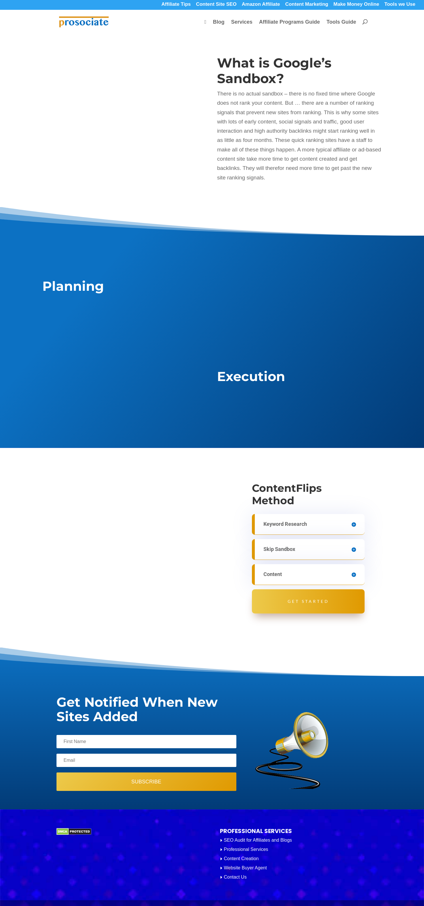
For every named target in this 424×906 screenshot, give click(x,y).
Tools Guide (341, 22)
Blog (219, 22)
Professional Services (246, 849)
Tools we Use (400, 5)
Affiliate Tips (176, 5)
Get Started (308, 601)
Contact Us (235, 877)
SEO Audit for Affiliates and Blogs (258, 840)
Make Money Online (356, 5)
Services (241, 22)
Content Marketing (306, 5)
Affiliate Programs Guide (289, 22)
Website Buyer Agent (245, 867)
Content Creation (241, 858)
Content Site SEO (216, 5)
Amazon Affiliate (261, 5)
